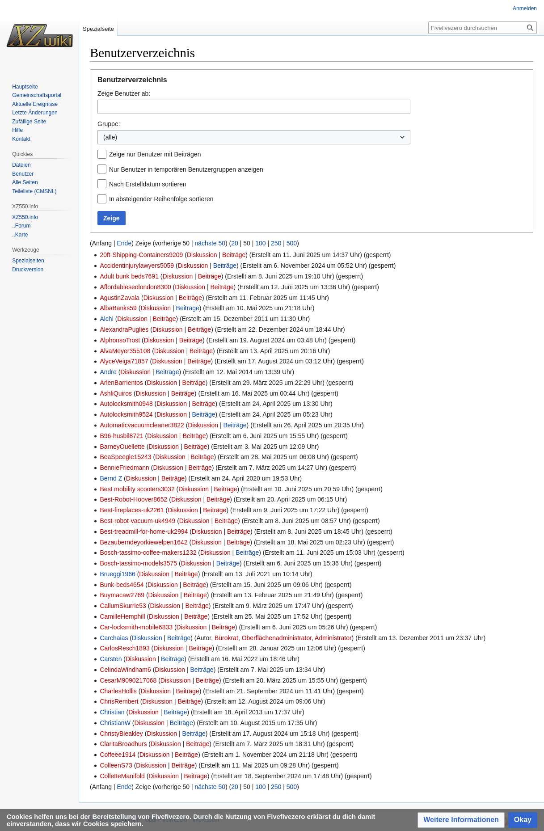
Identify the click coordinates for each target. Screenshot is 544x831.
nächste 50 (210, 243)
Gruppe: (108, 123)
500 (292, 243)
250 (276, 243)
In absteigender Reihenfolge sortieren (161, 198)
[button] (461, 820)
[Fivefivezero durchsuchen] (482, 27)
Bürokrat (226, 637)
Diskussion (202, 254)
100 (260, 243)
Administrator (333, 637)
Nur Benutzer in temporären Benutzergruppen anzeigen (186, 169)
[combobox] (253, 107)
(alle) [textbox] (110, 137)
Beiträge (233, 254)
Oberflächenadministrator (277, 637)
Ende (124, 243)
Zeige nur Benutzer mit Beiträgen (155, 154)
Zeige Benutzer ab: (123, 93)
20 (234, 243)
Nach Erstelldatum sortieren (147, 184)
